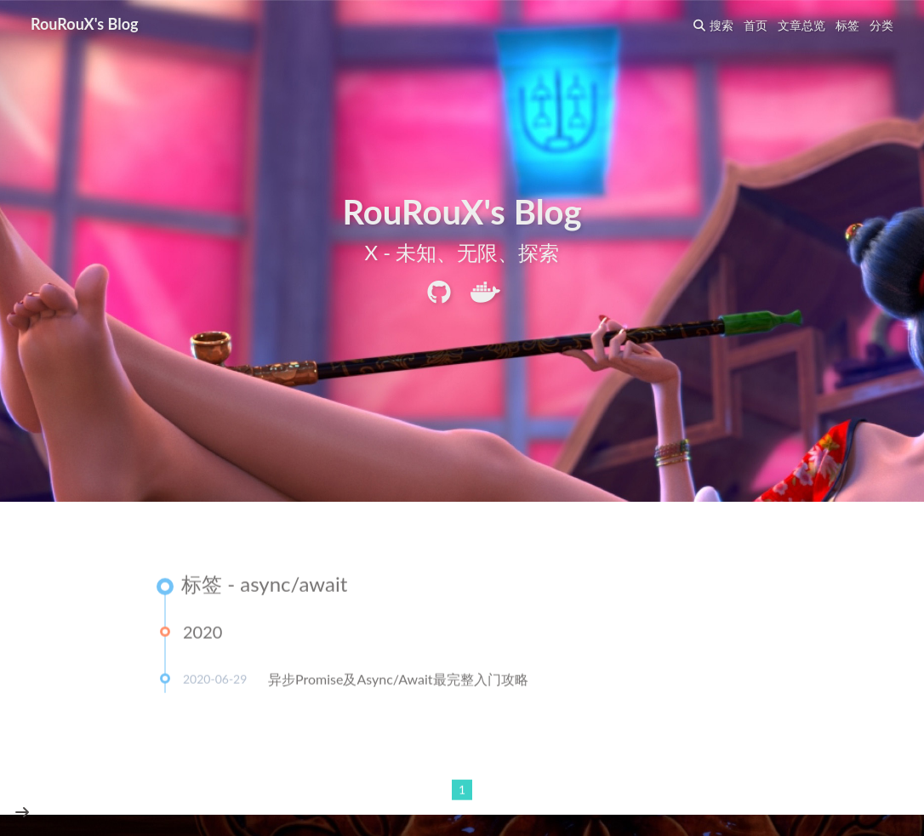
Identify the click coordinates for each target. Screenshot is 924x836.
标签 (847, 25)
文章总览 (801, 25)
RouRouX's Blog (85, 23)
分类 (881, 25)
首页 (755, 25)
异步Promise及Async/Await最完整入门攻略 (398, 680)
